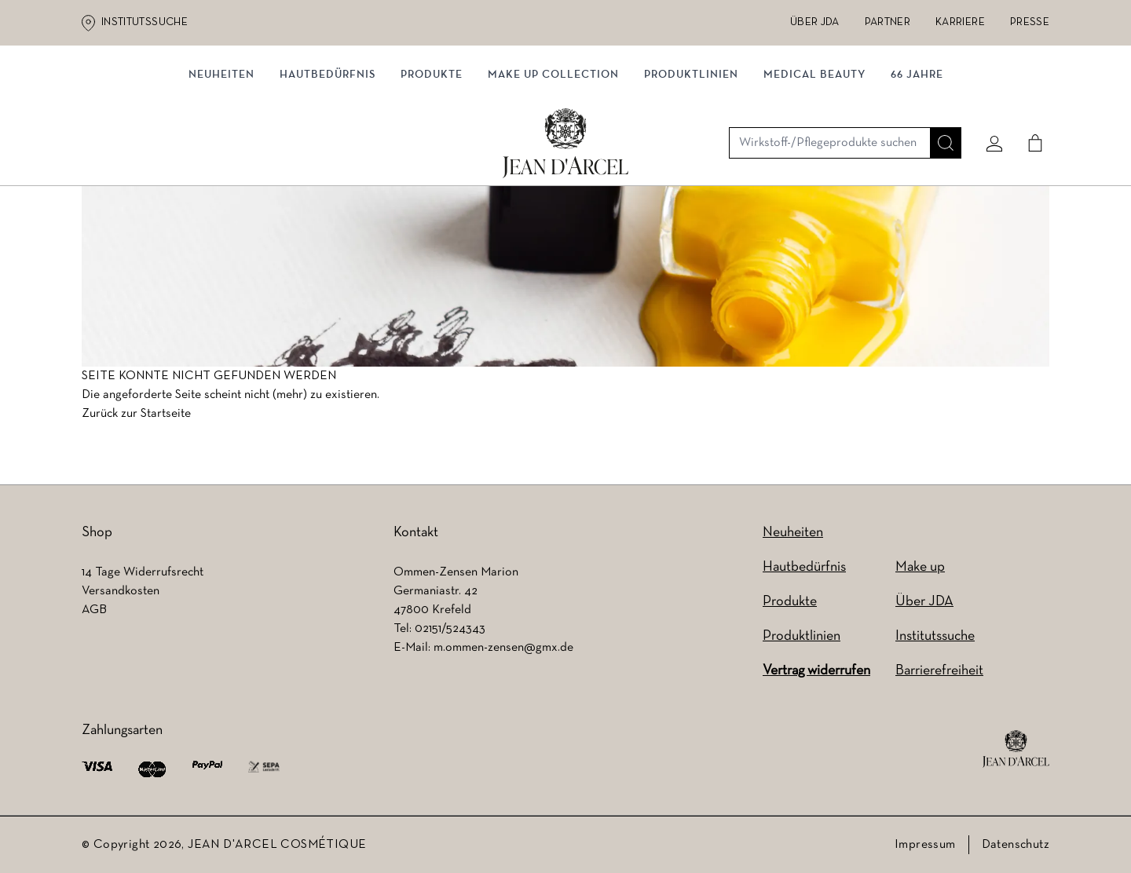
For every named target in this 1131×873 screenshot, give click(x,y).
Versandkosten (120, 591)
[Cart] (1030, 99)
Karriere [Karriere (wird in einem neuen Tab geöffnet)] (960, 22)
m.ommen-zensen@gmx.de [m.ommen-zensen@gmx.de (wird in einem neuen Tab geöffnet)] (503, 647)
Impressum (925, 844)
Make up (920, 567)
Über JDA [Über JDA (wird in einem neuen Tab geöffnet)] (815, 22)
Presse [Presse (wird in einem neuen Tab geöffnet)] (1029, 22)
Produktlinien (691, 163)
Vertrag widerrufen (816, 671)
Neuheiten (793, 532)
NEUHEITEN (221, 163)
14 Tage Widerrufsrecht (142, 572)
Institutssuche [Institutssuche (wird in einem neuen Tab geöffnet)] (144, 22)
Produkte (432, 163)
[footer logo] (1016, 749)
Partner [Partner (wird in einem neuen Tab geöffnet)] (887, 22)
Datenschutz (1015, 844)
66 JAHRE (917, 163)
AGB (94, 610)
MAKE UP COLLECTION (553, 163)
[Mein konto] (989, 99)
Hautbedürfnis (327, 163)
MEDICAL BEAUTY (814, 163)
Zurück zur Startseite (136, 418)
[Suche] (940, 99)
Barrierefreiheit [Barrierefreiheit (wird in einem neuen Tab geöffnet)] (939, 671)
